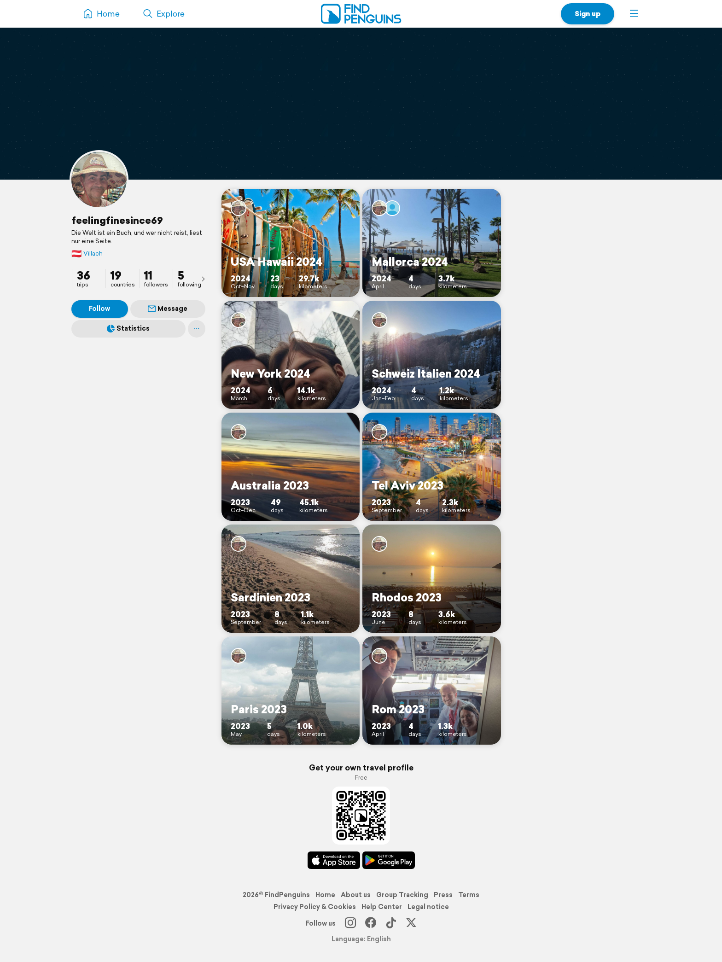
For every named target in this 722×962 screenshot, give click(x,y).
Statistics (128, 328)
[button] (634, 14)
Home (325, 894)
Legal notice (428, 906)
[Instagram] (350, 923)
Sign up (587, 13)
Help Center (381, 906)
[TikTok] (390, 923)
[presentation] (203, 278)
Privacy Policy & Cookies (315, 906)
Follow (99, 308)
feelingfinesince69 (117, 220)
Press (443, 894)
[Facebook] (370, 923)
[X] (411, 923)
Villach (87, 253)
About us (356, 894)
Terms (468, 894)
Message (167, 308)
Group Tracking (402, 894)
